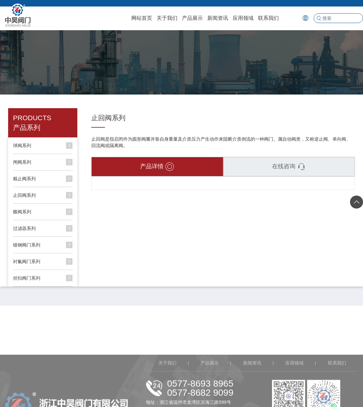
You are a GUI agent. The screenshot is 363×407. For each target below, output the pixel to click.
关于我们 (167, 18)
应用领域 (243, 18)
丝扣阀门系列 (26, 278)
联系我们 (268, 18)
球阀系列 (22, 145)
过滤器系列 (24, 228)
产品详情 (157, 166)
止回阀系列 (24, 195)
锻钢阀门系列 (26, 245)
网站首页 (141, 18)
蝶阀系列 (22, 211)
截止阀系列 (24, 178)
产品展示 (192, 18)
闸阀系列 (22, 162)
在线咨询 (289, 166)
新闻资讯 (217, 18)
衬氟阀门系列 (26, 261)
